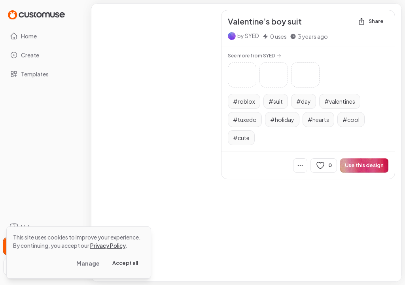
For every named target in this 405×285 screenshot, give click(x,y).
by (248, 36)
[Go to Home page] (36, 14)
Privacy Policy (107, 245)
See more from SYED (254, 56)
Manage (88, 263)
